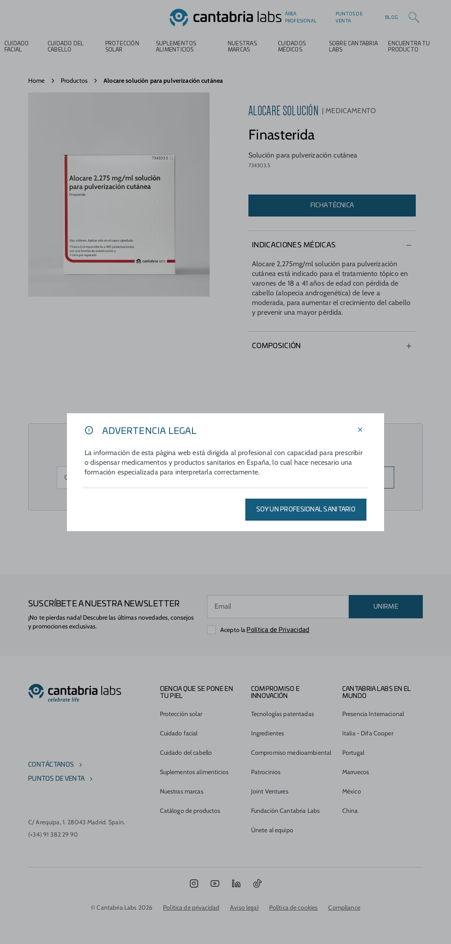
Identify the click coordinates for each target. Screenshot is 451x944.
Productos (74, 80)
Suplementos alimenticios (176, 46)
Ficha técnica (332, 205)
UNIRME (385, 607)
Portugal (353, 753)
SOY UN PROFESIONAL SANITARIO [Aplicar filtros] (305, 510)
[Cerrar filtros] (360, 430)
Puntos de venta (349, 17)
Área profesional (301, 17)
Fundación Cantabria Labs (285, 811)
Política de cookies (293, 907)
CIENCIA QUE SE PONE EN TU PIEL (196, 692)
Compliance (344, 907)
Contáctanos (51, 765)
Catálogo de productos (190, 811)
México (351, 791)
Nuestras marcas (242, 46)
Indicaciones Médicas (294, 245)
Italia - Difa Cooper (367, 733)
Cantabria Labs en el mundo (376, 692)
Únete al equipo (272, 830)
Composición (276, 345)
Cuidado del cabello (66, 46)
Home (36, 80)
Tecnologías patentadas (282, 714)
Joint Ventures (269, 791)
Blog (391, 17)
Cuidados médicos (292, 46)
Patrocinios (266, 772)
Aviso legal (244, 907)
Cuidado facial (179, 733)
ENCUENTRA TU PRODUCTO (409, 46)
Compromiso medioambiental (291, 753)
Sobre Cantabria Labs (353, 46)
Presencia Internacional (373, 714)
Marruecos (355, 772)
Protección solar (181, 714)
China (350, 811)
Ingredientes (268, 733)
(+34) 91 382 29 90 (53, 834)
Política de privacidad (191, 907)
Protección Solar (122, 46)
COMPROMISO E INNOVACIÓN (275, 692)
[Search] (414, 17)
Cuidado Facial (16, 46)
